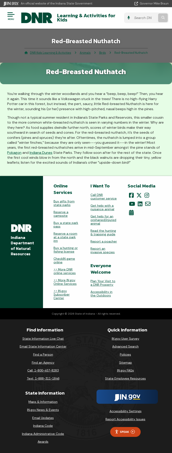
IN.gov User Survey (125, 339)
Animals (85, 53)
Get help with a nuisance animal (102, 207)
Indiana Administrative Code (43, 434)
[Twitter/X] (139, 195)
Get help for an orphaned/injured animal (103, 219)
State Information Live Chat (43, 339)
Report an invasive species (102, 250)
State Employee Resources (125, 378)
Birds (102, 53)
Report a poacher (103, 241)
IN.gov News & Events (43, 410)
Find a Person (43, 354)
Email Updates (43, 418)
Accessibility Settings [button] (126, 411)
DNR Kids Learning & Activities (50, 53)
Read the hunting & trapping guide (103, 232)
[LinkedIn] (140, 203)
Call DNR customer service (103, 196)
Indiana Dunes (41, 152)
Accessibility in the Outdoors (101, 293)
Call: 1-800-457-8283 (43, 370)
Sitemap (125, 363)
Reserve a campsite (61, 214)
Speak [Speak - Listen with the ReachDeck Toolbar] (125, 432)
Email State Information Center (43, 346)
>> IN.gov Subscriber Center (62, 294)
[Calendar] (131, 212)
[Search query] (144, 17)
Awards (43, 442)
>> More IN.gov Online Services (65, 282)
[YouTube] (132, 203)
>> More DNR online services (65, 271)
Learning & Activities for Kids (86, 18)
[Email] (147, 203)
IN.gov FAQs (125, 370)
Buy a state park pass (66, 224)
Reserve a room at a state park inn (65, 237)
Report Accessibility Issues (125, 419)
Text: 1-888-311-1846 (43, 378)
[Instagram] (146, 195)
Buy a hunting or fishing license (66, 249)
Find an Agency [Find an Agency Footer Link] (43, 363)
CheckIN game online (64, 260)
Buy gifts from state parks (64, 203)
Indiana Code (43, 426)
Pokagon (14, 152)
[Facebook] (131, 195)
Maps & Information (43, 402)
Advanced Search (125, 346)
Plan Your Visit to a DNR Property (102, 283)
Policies (125, 354)
